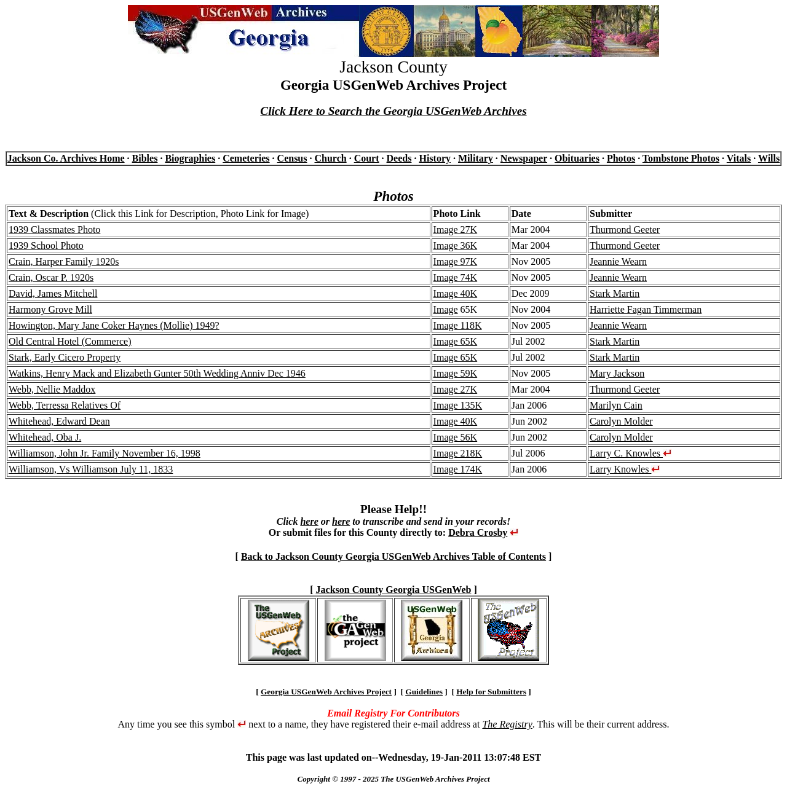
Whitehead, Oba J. (45, 437)
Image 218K (458, 453)
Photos (621, 158)
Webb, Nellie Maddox (52, 389)
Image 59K (455, 373)
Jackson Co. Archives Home (66, 158)
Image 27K (455, 229)
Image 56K (455, 437)
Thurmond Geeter (625, 229)
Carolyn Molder (621, 421)
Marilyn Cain (616, 405)
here (309, 521)
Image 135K (458, 405)
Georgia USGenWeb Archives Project (326, 691)
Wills (769, 158)
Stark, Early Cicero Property (65, 357)
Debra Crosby (477, 532)
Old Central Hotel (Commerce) (70, 341)
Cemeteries (246, 158)
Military (475, 158)
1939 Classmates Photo (54, 229)
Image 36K (455, 245)
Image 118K (457, 325)
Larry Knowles (625, 469)
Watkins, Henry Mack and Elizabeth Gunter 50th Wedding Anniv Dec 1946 (157, 373)
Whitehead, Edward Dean (59, 421)
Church (330, 158)
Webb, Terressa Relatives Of (65, 405)
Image (445, 309)
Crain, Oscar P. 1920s (51, 277)
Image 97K (455, 261)
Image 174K (458, 469)
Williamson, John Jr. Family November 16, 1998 (104, 453)
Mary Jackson (617, 373)
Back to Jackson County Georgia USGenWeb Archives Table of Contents (393, 556)
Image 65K (455, 341)
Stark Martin (614, 293)
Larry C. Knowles (630, 453)
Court (366, 158)
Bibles (145, 158)
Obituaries (577, 158)
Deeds (399, 158)
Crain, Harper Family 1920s (64, 261)
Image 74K (455, 277)
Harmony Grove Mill (50, 309)
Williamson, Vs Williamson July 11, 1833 (91, 469)
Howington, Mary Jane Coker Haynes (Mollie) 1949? (114, 325)
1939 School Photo (46, 245)
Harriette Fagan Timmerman (646, 309)
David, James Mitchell (53, 293)
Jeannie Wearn (618, 261)
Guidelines (424, 691)
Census (292, 158)
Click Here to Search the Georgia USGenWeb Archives (393, 110)
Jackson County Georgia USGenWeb (394, 589)
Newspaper (523, 158)
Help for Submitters (491, 691)
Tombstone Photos (681, 158)
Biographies (190, 158)
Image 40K (455, 293)
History (435, 158)
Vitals (739, 158)
